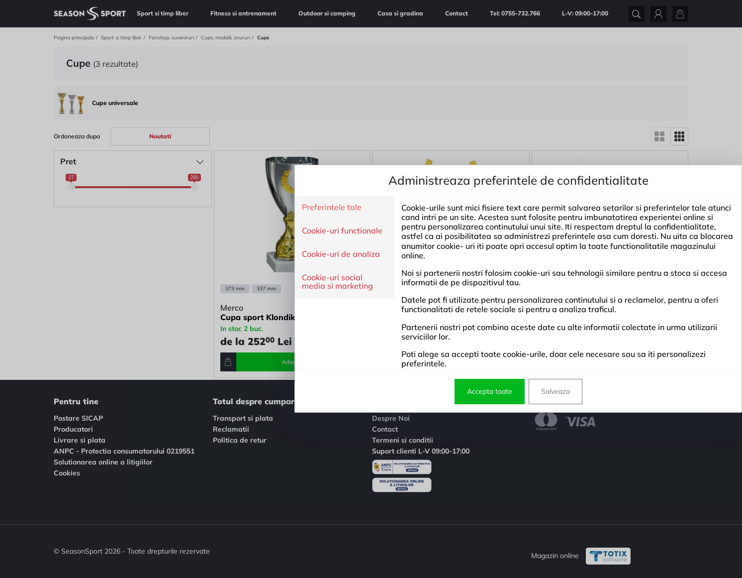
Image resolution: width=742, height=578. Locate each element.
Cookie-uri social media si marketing (190, 282)
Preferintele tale (184, 207)
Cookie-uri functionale (195, 231)
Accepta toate (342, 391)
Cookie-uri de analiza (194, 254)
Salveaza (408, 391)
